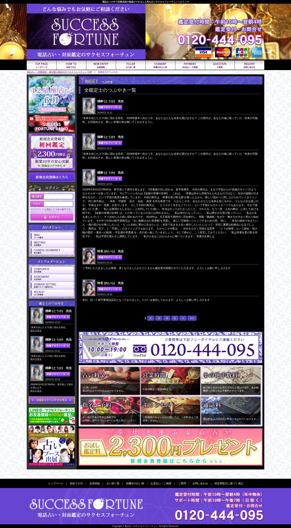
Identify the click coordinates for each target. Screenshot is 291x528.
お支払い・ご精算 (161, 483)
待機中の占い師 (135, 483)
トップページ (55, 483)
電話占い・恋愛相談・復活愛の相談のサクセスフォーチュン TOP (59, 72)
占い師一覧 (113, 483)
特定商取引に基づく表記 (229, 483)
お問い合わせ (200, 483)
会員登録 (94, 483)
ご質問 (182, 483)
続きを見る (36, 330)
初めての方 (76, 483)
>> (192, 318)
